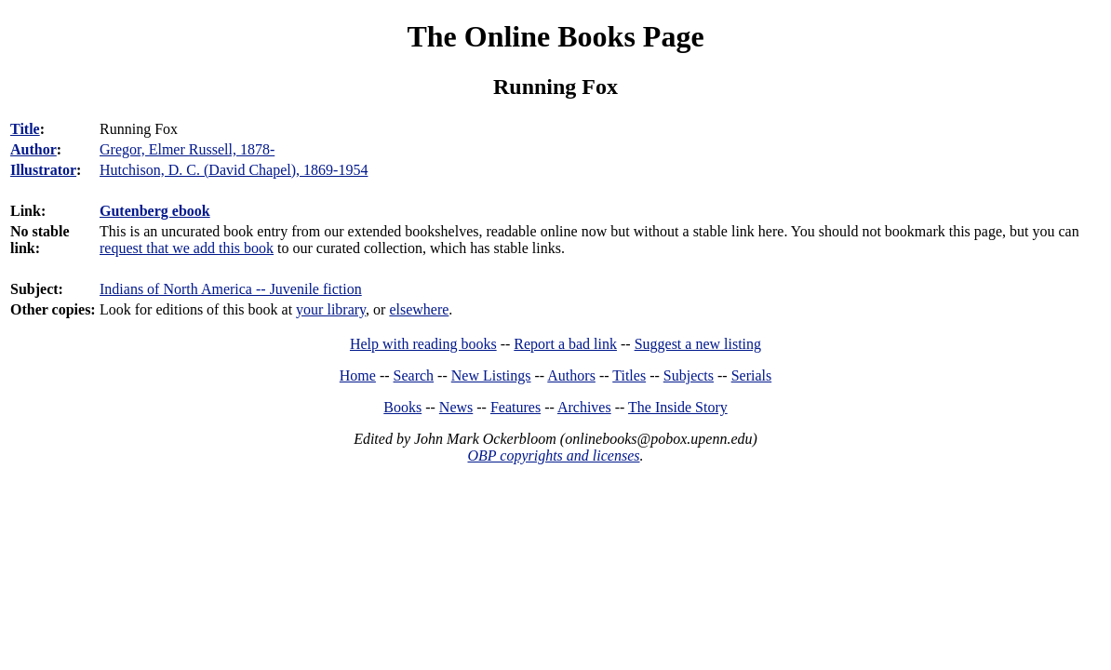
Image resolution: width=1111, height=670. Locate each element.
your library (331, 309)
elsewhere (418, 309)
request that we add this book (187, 248)
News (456, 407)
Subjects (688, 375)
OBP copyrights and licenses (553, 455)
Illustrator (43, 170)
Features (515, 407)
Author (33, 149)
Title (25, 129)
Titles (629, 375)
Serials (751, 375)
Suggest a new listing (698, 344)
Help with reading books (423, 344)
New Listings (491, 375)
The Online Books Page (555, 36)
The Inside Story (678, 407)
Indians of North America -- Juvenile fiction (231, 289)
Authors (571, 375)
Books (402, 407)
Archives (584, 407)
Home (358, 375)
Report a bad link (565, 344)
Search (414, 375)
